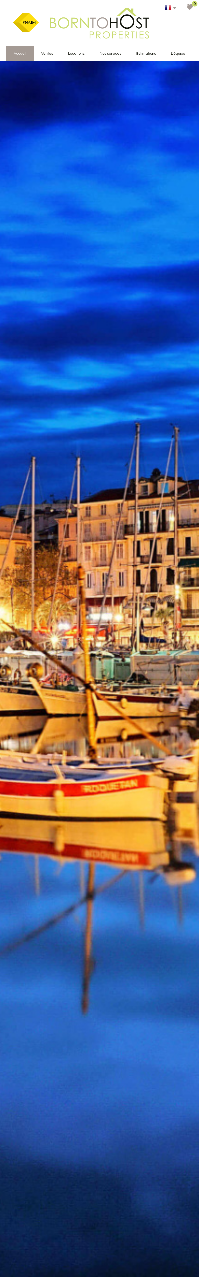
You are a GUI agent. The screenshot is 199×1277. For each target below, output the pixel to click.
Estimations (146, 53)
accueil (20, 53)
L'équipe (178, 53)
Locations (76, 53)
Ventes (47, 53)
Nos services (110, 53)
